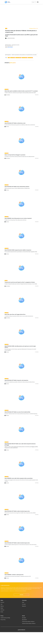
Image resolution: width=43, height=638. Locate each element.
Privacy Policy (3, 619)
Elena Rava (7, 126)
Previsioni (2, 602)
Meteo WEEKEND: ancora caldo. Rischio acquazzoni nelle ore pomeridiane (19, 478)
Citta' (1, 604)
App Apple (24, 617)
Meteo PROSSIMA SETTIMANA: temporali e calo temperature (16, 380)
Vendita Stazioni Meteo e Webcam (28, 621)
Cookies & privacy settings (5, 617)
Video (23, 602)
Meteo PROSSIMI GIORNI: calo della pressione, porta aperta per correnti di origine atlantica (20, 347)
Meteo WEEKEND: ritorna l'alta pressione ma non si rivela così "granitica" (18, 218)
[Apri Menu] (37, 2)
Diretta (2, 611)
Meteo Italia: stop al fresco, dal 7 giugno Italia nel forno (15, 314)
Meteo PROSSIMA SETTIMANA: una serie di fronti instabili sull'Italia (17, 412)
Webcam (2, 606)
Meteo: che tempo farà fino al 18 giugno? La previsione (15, 154)
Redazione (24, 606)
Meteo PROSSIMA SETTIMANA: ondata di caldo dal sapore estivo (17, 511)
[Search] (34, 2)
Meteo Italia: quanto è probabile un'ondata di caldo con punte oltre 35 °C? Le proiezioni (21, 91)
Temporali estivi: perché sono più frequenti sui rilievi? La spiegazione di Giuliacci (20, 282)
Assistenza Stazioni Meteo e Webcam (28, 623)
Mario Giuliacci (10, 47)
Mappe (2, 608)
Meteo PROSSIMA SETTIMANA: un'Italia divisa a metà (15, 123)
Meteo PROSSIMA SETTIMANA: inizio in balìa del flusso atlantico (17, 186)
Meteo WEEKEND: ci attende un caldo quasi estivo (14, 574)
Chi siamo (21, 594)
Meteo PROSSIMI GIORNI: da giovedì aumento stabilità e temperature (18, 250)
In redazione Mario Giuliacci (11, 38)
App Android (24, 619)
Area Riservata (22, 629)
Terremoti (2, 609)
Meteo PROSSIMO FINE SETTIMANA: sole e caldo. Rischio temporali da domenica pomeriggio (20, 444)
